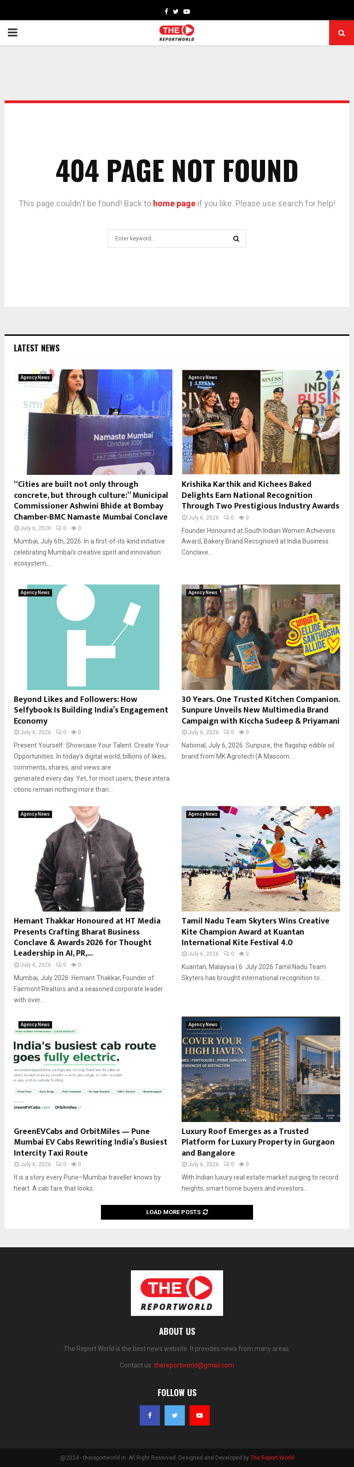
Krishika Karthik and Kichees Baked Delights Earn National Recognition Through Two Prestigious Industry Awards (260, 495)
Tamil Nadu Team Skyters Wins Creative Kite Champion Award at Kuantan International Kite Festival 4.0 (256, 932)
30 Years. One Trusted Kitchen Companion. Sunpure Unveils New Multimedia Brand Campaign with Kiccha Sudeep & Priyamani (261, 710)
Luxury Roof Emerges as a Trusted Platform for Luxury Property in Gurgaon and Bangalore (258, 1142)
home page (174, 203)
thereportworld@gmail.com (194, 1365)
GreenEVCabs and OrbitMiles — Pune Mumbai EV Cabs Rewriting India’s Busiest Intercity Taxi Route (90, 1142)
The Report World (272, 1458)
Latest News (36, 348)
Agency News (35, 377)
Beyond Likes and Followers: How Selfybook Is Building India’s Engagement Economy (91, 710)
